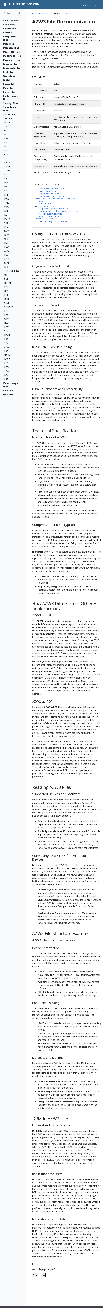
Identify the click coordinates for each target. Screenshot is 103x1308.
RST (6, 379)
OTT (6, 274)
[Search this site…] (12, 13)
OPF (6, 238)
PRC (6, 339)
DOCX (7, 122)
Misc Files (8, 88)
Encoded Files (10, 63)
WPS (6, 206)
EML (6, 174)
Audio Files (9, 24)
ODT (6, 130)
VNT (6, 190)
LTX (6, 311)
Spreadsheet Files (10, 109)
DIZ (6, 291)
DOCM (7, 282)
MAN (6, 254)
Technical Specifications (46, 191)
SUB (6, 278)
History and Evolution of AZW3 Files (55, 188)
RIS (6, 142)
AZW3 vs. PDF (45, 203)
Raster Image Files (10, 98)
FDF (6, 242)
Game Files (9, 75)
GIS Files (7, 79)
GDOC (7, 154)
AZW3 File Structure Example (49, 213)
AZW (6, 347)
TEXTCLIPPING (11, 270)
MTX (6, 367)
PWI (6, 315)
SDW (6, 371)
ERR (6, 351)
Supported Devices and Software (53, 208)
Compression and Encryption (51, 196)
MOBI (7, 198)
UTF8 (7, 355)
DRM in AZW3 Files (44, 218)
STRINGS (8, 307)
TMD (6, 202)
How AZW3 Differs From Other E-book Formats (57, 198)
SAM (6, 262)
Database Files (11, 47)
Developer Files (11, 51)
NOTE (7, 335)
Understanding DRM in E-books (53, 221)
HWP (6, 323)
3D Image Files (11, 20)
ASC (6, 158)
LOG (6, 295)
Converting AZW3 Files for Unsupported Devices (60, 211)
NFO (6, 234)
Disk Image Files (12, 55)
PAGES (7, 178)
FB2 (6, 146)
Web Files (8, 394)
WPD (6, 319)
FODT (7, 359)
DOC (6, 134)
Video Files (9, 390)
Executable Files (11, 67)
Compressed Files (10, 38)
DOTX (7, 218)
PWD (6, 327)
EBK (6, 287)
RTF (6, 210)
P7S (6, 138)
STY (6, 331)
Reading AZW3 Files (45, 206)
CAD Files (8, 32)
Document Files (11, 59)
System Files (10, 114)
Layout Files (9, 84)
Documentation (40, 13)
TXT (6, 126)
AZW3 (7, 166)
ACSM (7, 170)
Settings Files (10, 103)
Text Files (8, 118)
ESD (6, 226)
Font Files (8, 71)
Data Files (8, 43)
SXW (6, 230)
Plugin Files (9, 92)
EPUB (7, 162)
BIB (6, 266)
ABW (6, 250)
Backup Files (9, 28)
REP (6, 214)
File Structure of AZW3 (49, 193)
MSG (6, 186)
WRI (6, 222)
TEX (6, 343)
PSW (6, 246)
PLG (6, 363)
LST (6, 194)
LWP (6, 258)
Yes (35, 1274)
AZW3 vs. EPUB (45, 201)
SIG (6, 150)
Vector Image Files (10, 385)
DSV (6, 375)
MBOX (7, 182)
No (43, 1274)
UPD (6, 299)
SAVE (6, 303)
